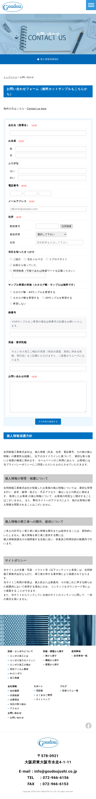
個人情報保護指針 (49, 59)
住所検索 (66, 226)
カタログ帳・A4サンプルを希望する (32, 292)
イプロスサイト (56, 259)
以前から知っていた (23, 265)
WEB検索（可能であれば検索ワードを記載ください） (43, 270)
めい (12, 177)
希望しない (18, 303)
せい (12, 171)
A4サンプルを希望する (57, 297)
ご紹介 (15, 259)
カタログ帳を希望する (24, 297)
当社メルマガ (33, 259)
